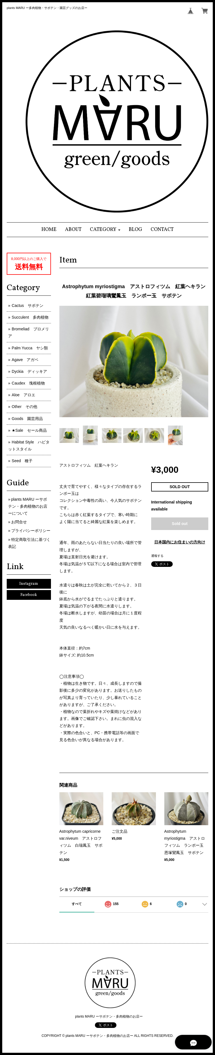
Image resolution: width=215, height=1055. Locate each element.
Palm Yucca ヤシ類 (30, 348)
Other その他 (24, 406)
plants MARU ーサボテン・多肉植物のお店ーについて (27, 506)
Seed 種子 (22, 461)
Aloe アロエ (23, 395)
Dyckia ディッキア (29, 371)
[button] (105, 230)
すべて (77, 904)
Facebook (28, 595)
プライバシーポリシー (30, 530)
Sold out (180, 523)
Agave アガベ (25, 359)
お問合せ (19, 522)
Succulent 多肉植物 (30, 317)
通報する (157, 555)
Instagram (28, 583)
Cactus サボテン (28, 305)
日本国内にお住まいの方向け (179, 542)
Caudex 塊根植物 (28, 383)
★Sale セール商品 (29, 430)
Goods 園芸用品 (27, 418)
